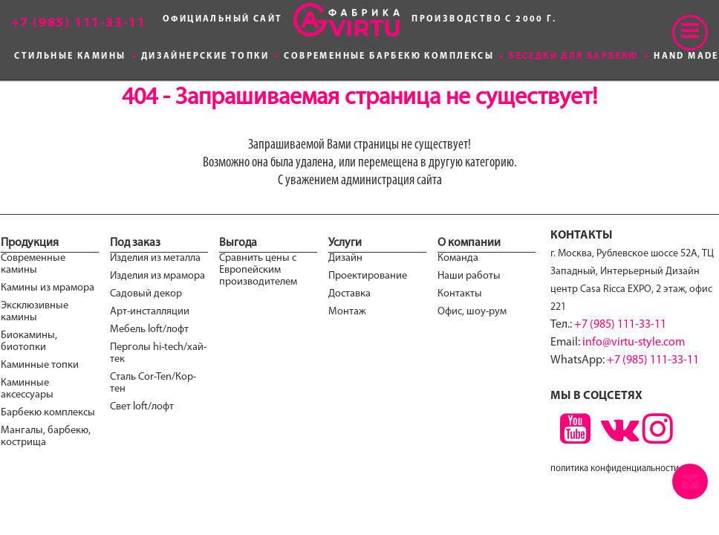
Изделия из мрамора (157, 276)
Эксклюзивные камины (34, 311)
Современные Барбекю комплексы (389, 56)
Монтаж (347, 311)
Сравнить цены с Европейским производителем (258, 270)
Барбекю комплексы (48, 412)
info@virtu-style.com (633, 342)
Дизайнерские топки (205, 56)
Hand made (686, 56)
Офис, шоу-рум (472, 311)
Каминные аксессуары (27, 389)
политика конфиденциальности (614, 468)
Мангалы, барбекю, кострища (46, 436)
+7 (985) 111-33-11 (620, 325)
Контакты (459, 293)
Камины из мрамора (47, 288)
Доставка (349, 293)
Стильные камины (70, 56)
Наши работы (469, 276)
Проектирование (367, 276)
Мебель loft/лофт (149, 329)
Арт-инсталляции (149, 311)
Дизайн (345, 258)
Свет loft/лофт (142, 406)
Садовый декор (146, 293)
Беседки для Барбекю (574, 56)
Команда (457, 258)
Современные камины (33, 264)
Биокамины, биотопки (29, 341)
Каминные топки (40, 365)
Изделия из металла (155, 258)
